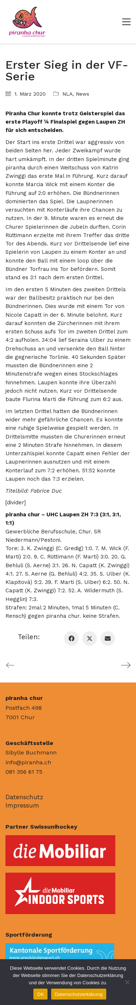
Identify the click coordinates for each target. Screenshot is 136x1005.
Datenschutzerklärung (78, 994)
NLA (67, 94)
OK (40, 994)
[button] (126, 22)
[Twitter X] (89, 638)
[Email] (107, 638)
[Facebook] (71, 638)
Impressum (22, 805)
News (82, 94)
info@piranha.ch (28, 762)
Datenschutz (24, 797)
